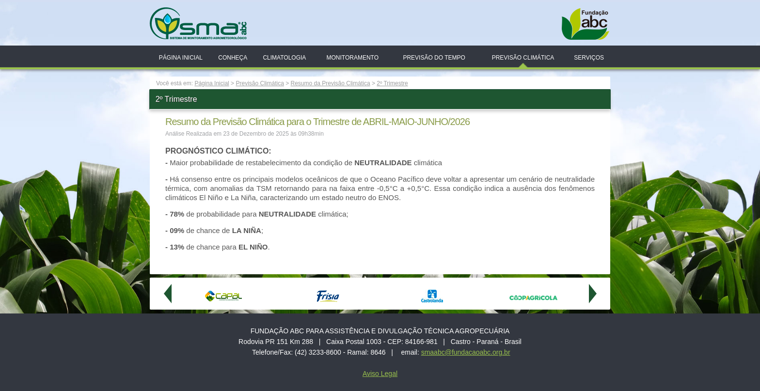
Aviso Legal (380, 373)
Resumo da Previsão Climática (330, 83)
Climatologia (284, 57)
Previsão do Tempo (434, 57)
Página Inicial (181, 57)
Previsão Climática (523, 57)
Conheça (232, 57)
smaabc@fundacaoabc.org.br (465, 352)
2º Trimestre (392, 83)
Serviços (589, 57)
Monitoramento (352, 57)
